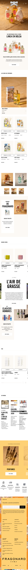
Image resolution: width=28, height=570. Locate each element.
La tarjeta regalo (5, 541)
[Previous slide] (23, 383)
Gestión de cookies (6, 530)
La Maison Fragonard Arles (7, 548)
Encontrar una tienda (18, 523)
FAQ (3, 521)
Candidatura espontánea (18, 542)
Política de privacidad (6, 528)
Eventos (15, 525)
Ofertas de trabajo (17, 544)
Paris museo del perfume (7, 543)
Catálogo (16, 529)
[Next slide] (26, 383)
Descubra (14, 303)
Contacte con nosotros (18, 531)
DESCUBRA (14, 64)
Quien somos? (17, 521)
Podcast (15, 527)
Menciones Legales (6, 526)
